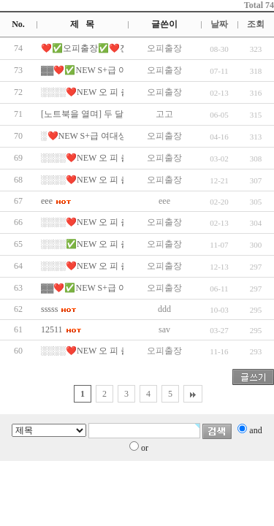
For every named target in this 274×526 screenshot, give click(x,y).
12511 (52, 329)
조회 (256, 24)
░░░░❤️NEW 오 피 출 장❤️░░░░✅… (118, 92)
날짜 (219, 24)
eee (47, 201)
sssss (49, 309)
